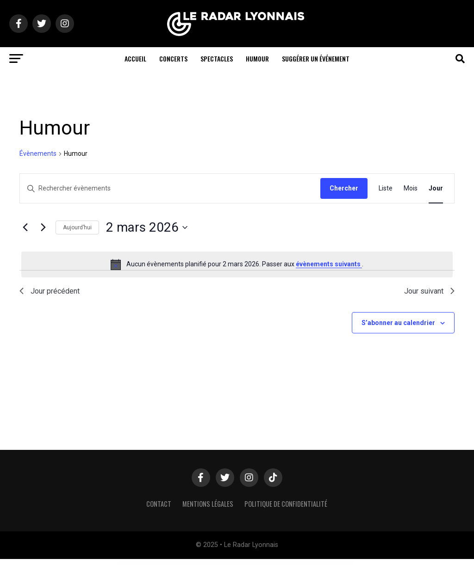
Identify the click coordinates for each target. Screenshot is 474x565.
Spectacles (216, 58)
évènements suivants (329, 264)
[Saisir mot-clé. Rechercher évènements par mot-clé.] (170, 188)
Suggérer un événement (315, 58)
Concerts (173, 58)
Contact (158, 504)
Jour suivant (429, 291)
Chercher (344, 188)
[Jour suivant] (43, 227)
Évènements (37, 153)
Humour (257, 58)
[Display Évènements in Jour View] (436, 188)
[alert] (237, 264)
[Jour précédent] (25, 227)
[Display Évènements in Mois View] (411, 188)
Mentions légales (207, 504)
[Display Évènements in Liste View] (386, 188)
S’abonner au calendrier (398, 322)
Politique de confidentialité (285, 504)
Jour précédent (49, 291)
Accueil (135, 58)
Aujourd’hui (77, 227)
